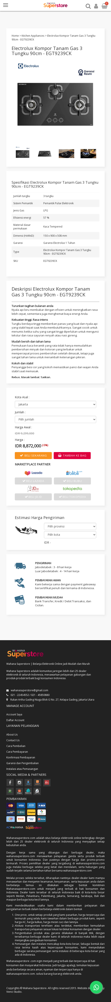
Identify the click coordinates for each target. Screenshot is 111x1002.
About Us (12, 734)
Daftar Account (15, 720)
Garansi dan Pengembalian (22, 763)
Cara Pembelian (15, 746)
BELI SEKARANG (33, 455)
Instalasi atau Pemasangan (22, 769)
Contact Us (12, 740)
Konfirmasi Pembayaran (20, 757)
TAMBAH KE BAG (72, 455)
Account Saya (14, 714)
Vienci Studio (14, 992)
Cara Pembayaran (17, 752)
